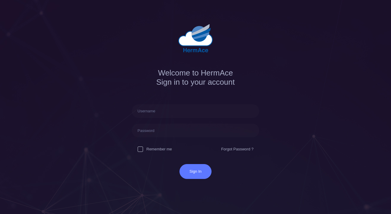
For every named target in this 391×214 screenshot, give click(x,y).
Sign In (195, 171)
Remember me (155, 149)
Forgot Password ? (237, 149)
